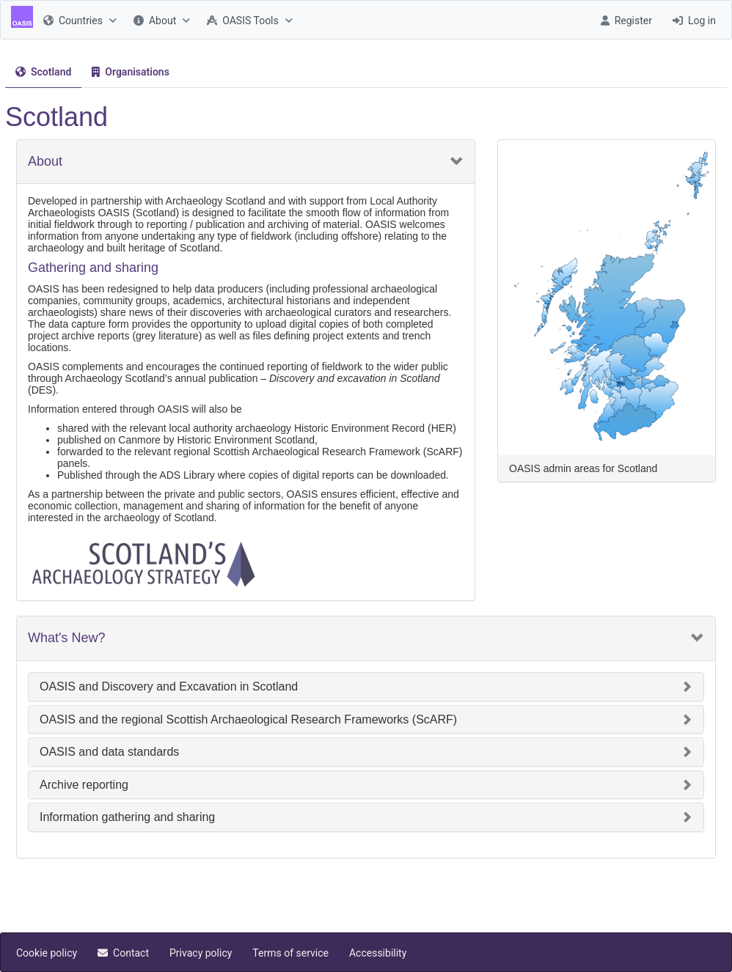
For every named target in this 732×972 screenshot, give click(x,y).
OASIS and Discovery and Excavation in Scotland (169, 686)
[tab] (43, 72)
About (45, 162)
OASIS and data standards (109, 751)
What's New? (66, 638)
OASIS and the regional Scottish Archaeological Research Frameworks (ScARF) (248, 719)
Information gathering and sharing (127, 817)
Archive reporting (84, 784)
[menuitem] (78, 20)
